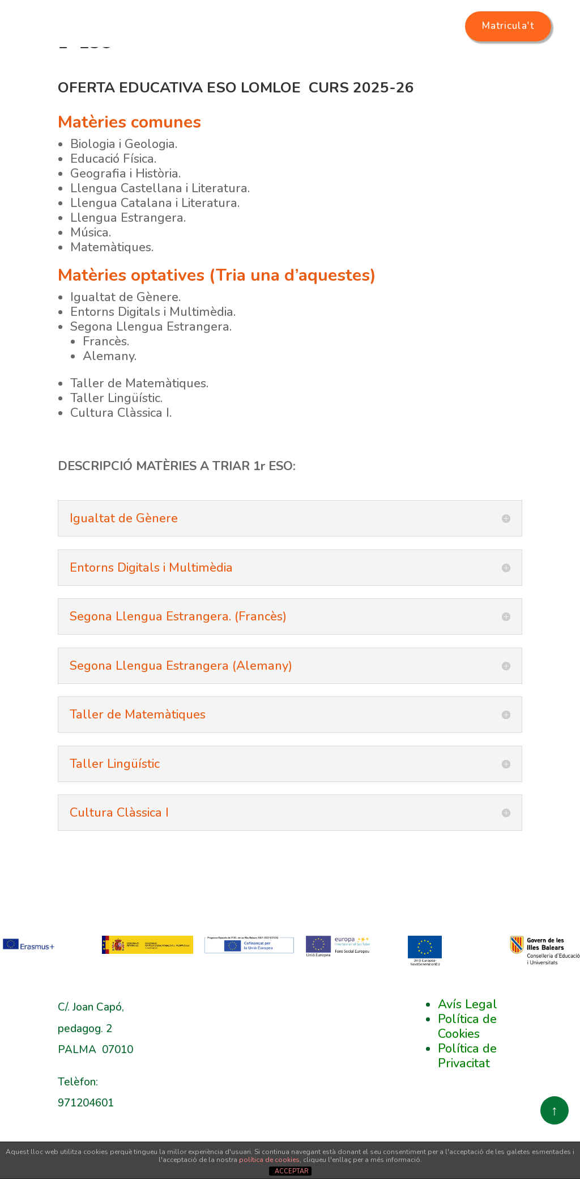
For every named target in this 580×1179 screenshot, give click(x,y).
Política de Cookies (467, 1073)
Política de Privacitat (467, 1103)
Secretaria (401, 59)
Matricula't (517, 25)
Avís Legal (467, 1051)
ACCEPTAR (292, 1171)
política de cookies (269, 1159)
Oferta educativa (292, 59)
